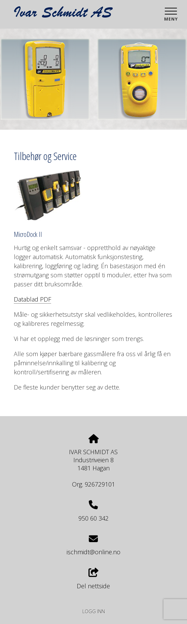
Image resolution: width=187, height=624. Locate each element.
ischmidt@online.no (93, 552)
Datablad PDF (32, 299)
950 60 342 (93, 518)
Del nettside (93, 579)
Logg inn (93, 611)
